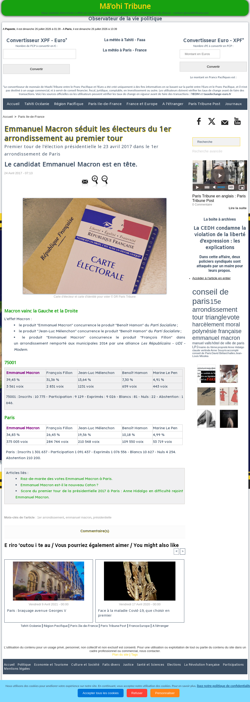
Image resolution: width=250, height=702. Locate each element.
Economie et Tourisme (46, 671)
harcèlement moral (205, 295)
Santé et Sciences (135, 671)
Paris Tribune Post (204, 104)
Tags (134, 661)
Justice (115, 671)
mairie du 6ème (201, 302)
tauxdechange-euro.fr (217, 94)
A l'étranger (173, 104)
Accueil (14, 104)
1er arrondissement (50, 517)
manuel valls (223, 300)
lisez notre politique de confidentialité (224, 686)
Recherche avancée (206, 151)
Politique (22, 671)
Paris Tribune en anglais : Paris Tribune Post (217, 198)
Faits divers (100, 671)
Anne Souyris (235, 302)
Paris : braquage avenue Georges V (35, 611)
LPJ (194, 302)
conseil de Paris (197, 304)
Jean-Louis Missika (222, 304)
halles (214, 304)
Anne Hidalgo (216, 302)
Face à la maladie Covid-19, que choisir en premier (139, 611)
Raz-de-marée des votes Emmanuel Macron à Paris (66, 478)
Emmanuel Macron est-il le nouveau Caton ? (59, 485)
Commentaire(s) (94, 531)
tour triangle (226, 292)
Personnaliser (165, 693)
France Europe (159, 626)
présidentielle (102, 517)
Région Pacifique (69, 104)
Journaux (233, 104)
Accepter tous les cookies (100, 693)
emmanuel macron (79, 517)
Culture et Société (77, 671)
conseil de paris (207, 287)
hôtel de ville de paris (237, 300)
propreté (208, 302)
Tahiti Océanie (37, 104)
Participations (210, 671)
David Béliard (207, 304)
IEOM (196, 94)
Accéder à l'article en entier (208, 276)
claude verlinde (225, 302)
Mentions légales (234, 671)
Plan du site (120, 661)
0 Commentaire (201, 203)
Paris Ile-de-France (105, 104)
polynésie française (231, 295)
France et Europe (142, 104)
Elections (157, 671)
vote (238, 292)
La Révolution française (182, 671)
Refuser (137, 693)
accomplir (243, 302)
